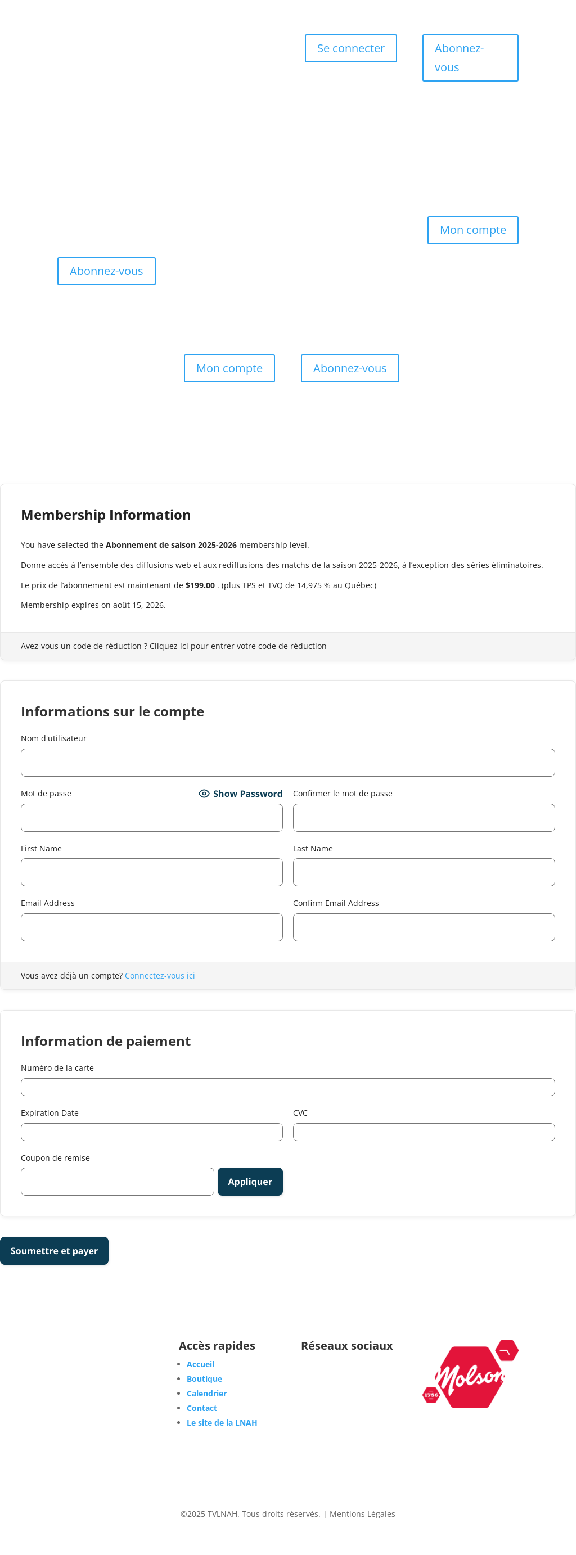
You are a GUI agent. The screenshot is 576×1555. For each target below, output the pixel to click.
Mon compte (473, 229)
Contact (227, 93)
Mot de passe (46, 793)
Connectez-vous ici (160, 975)
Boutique (247, 43)
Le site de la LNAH (222, 1422)
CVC (300, 1112)
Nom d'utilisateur (54, 738)
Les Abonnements (227, 77)
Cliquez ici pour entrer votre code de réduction (238, 646)
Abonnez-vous (459, 57)
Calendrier (227, 60)
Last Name (313, 848)
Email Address (48, 903)
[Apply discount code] (250, 1182)
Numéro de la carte (57, 1067)
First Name (41, 848)
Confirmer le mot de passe (343, 793)
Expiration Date (50, 1112)
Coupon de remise (55, 1157)
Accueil (203, 43)
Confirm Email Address (336, 903)
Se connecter (351, 48)
